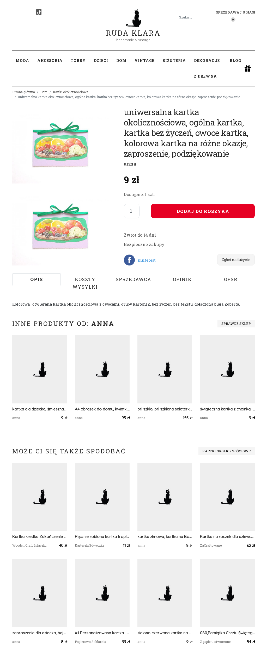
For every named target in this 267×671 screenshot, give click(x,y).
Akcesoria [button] (50, 60)
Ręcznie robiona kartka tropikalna (102, 536)
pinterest (147, 260)
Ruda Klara (133, 28)
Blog (235, 60)
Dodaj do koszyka (203, 211)
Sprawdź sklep (236, 323)
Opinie (182, 279)
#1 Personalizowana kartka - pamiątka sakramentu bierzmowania (102, 632)
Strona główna (24, 92)
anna (130, 164)
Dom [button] (121, 60)
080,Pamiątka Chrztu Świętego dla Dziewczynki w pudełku (227, 632)
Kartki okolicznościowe (70, 92)
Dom (43, 92)
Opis (36, 279)
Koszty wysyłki (85, 283)
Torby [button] (78, 60)
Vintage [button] (144, 60)
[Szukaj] (216, 17)
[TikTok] (38, 12)
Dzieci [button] (101, 60)
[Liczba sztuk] (131, 211)
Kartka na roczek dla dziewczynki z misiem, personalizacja (227, 536)
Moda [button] (22, 60)
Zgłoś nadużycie (236, 259)
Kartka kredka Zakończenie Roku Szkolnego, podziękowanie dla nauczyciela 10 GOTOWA (39, 536)
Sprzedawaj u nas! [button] (235, 12)
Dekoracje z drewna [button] (207, 68)
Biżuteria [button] (174, 60)
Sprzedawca (133, 279)
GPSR (230, 279)
